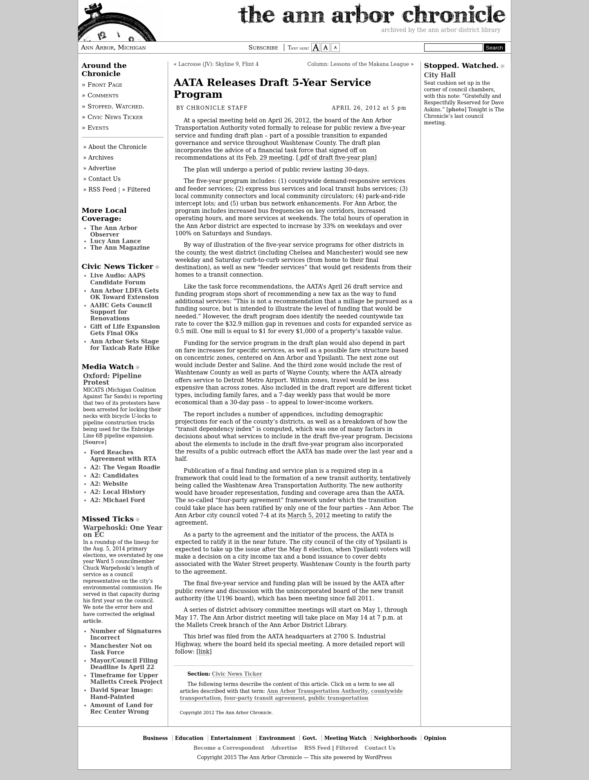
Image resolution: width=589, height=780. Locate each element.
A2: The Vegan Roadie (125, 467)
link (204, 651)
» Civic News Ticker (112, 117)
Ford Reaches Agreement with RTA (123, 455)
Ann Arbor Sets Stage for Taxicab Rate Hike (125, 344)
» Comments (100, 95)
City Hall (440, 75)
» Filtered (136, 189)
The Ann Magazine (120, 247)
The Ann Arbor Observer (113, 231)
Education (189, 738)
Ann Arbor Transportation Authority (317, 691)
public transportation (338, 698)
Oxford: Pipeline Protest (112, 379)
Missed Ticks (108, 519)
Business (155, 738)
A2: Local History (118, 492)
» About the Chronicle (115, 147)
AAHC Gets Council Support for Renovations (121, 312)
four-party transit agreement (264, 698)
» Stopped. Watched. (113, 106)
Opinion (435, 738)
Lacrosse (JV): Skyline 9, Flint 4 (218, 64)
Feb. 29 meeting (268, 157)
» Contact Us (102, 179)
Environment (277, 738)
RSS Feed (317, 748)
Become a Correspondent (228, 748)
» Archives (98, 157)
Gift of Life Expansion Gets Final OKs (125, 329)
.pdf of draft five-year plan (336, 157)
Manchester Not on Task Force (121, 649)
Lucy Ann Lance (115, 241)
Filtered (347, 748)
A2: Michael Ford (117, 500)
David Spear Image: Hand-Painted (121, 693)
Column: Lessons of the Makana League (358, 64)
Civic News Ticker (237, 674)
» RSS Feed (99, 189)
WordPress (378, 757)
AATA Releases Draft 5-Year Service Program (272, 88)
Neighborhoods (395, 738)
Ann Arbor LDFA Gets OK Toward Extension (124, 293)
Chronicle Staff (217, 108)
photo (456, 109)
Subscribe (263, 47)
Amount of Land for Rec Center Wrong (121, 708)
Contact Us (380, 748)
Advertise (284, 748)
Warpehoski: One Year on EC (122, 531)
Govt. (309, 738)
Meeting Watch (345, 738)
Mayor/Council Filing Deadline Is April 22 (124, 663)
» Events (95, 127)
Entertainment (231, 738)
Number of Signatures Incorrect (126, 634)
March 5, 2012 (309, 515)
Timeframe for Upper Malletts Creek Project (126, 678)
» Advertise (99, 168)
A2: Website (109, 483)
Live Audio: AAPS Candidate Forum (118, 278)
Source (95, 442)
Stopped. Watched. (461, 65)
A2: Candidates (114, 475)
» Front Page (102, 84)
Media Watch (108, 367)
